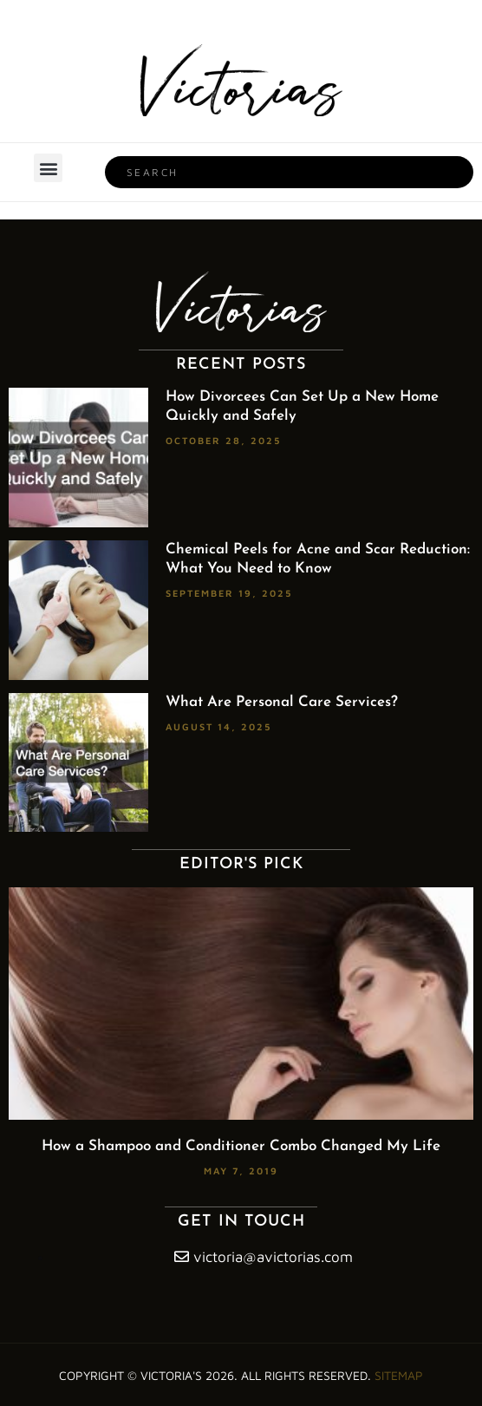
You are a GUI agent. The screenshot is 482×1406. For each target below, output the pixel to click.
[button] (48, 168)
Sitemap (399, 1375)
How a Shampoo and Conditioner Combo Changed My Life (241, 1146)
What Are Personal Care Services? (282, 702)
